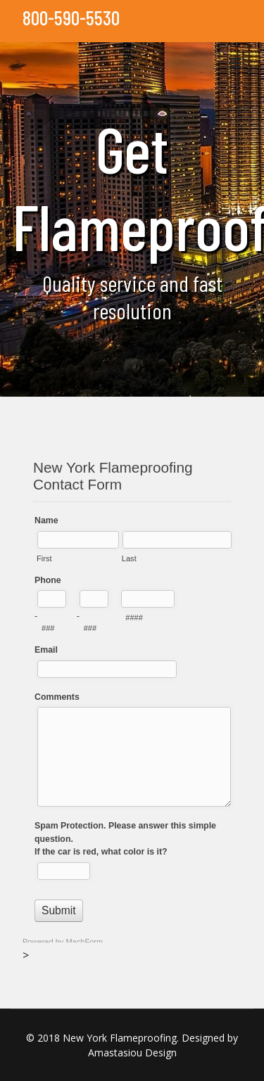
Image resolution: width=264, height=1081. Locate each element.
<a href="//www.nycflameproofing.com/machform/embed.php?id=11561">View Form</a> (132, 695)
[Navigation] (235, 63)
